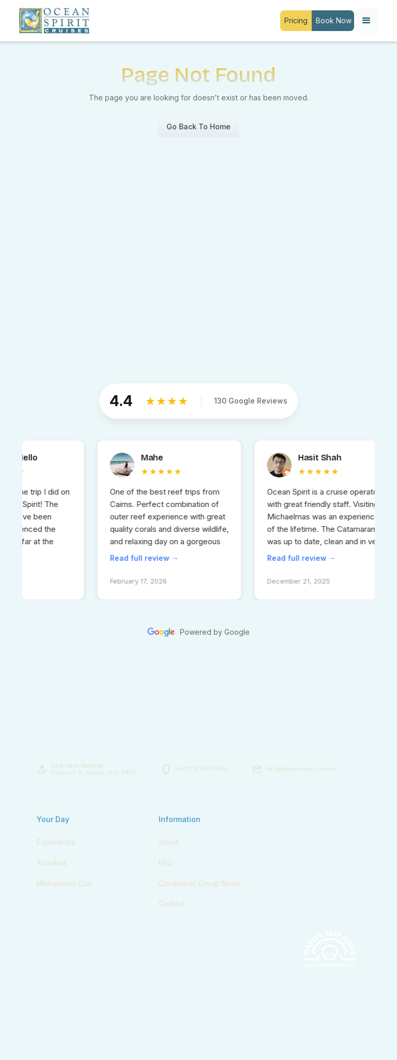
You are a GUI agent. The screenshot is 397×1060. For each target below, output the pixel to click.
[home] (54, 21)
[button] (366, 20)
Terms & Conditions (296, 1038)
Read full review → (149, 558)
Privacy (349, 1038)
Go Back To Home (198, 126)
